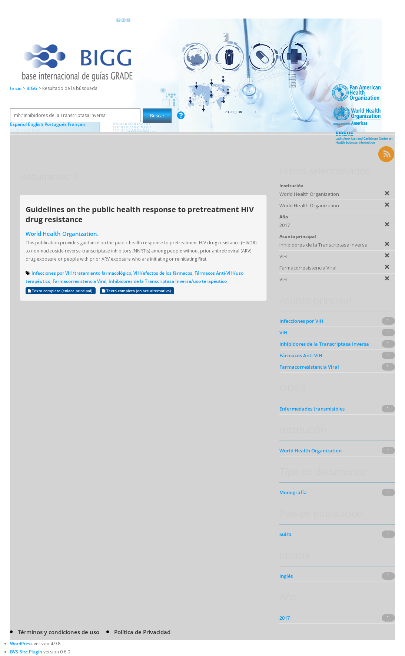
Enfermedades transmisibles (312, 408)
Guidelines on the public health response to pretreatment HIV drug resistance (140, 214)
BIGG (32, 88)
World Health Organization (61, 233)
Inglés (286, 576)
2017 (284, 618)
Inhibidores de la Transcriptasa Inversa (324, 344)
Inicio (15, 88)
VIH (283, 332)
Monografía (293, 492)
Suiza (285, 534)
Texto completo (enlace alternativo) (137, 290)
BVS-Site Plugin (26, 652)
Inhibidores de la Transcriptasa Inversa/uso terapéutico (168, 281)
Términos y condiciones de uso (58, 632)
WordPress (21, 643)
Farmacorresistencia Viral (79, 281)
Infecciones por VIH (301, 321)
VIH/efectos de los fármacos (162, 273)
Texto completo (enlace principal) (60, 290)
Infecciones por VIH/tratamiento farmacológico (81, 273)
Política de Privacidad (142, 632)
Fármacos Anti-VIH (300, 355)
